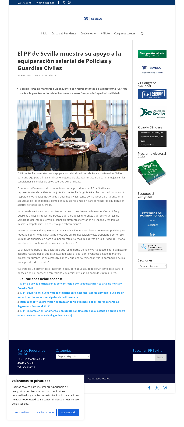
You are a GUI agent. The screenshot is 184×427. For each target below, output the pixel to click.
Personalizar (22, 412)
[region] (45, 397)
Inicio (44, 34)
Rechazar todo (45, 412)
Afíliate (105, 34)
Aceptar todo (68, 412)
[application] (152, 139)
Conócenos (87, 34)
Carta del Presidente (64, 34)
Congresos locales (124, 34)
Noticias (39, 75)
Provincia (50, 75)
